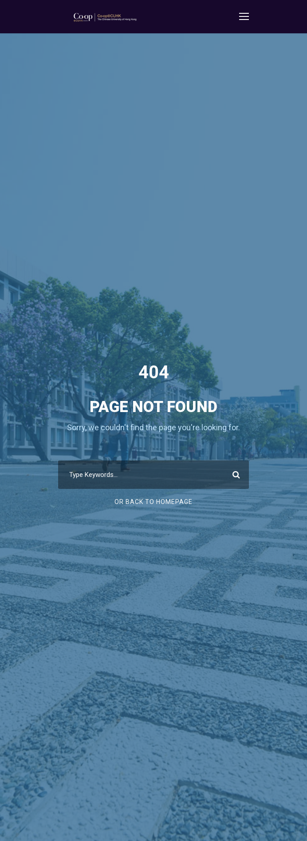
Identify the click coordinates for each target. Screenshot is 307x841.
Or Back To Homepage (153, 501)
